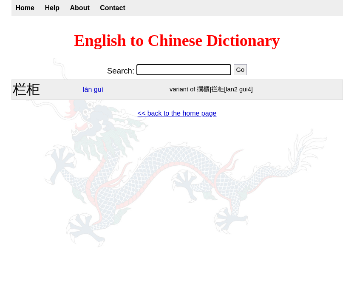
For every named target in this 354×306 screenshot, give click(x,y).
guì (98, 89)
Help (52, 7)
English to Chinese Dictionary (177, 40)
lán (87, 89)
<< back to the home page (177, 113)
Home (25, 7)
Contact (112, 7)
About (80, 7)
